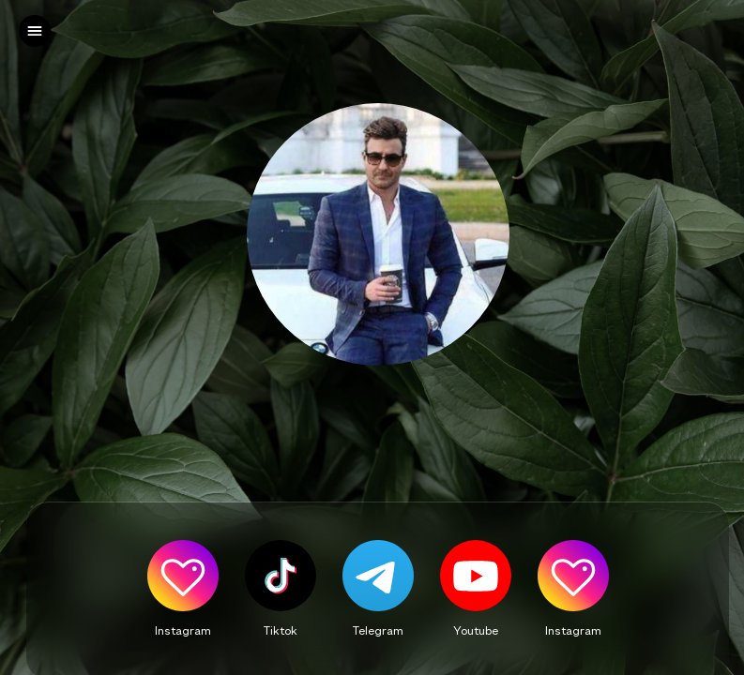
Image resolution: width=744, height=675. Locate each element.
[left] (35, 31)
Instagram (183, 630)
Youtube (475, 630)
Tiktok (280, 630)
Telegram (378, 630)
